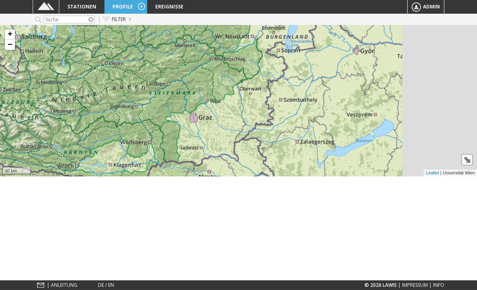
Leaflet (432, 172)
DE (101, 285)
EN (111, 285)
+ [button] (10, 34)
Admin (426, 7)
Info (438, 285)
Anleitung (64, 285)
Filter (114, 19)
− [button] (10, 45)
